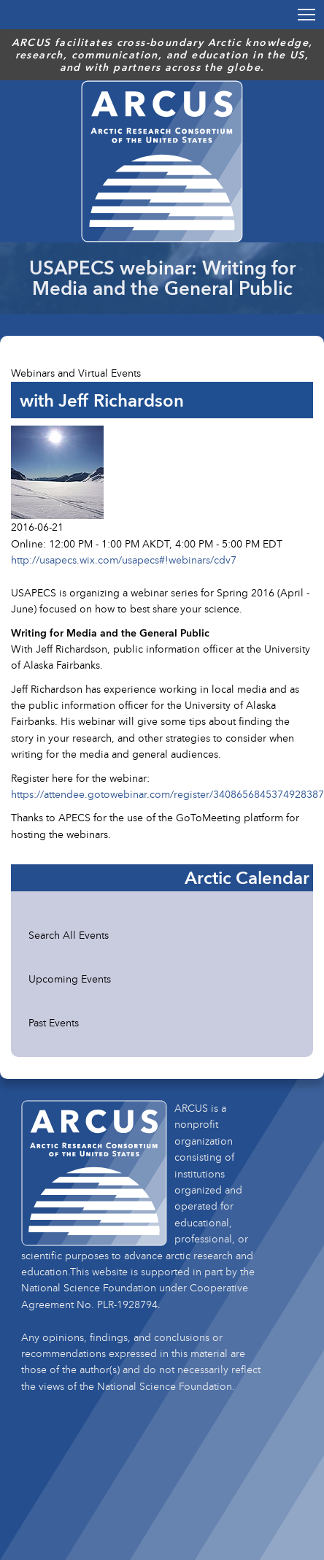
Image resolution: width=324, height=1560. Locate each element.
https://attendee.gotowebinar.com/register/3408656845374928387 (167, 793)
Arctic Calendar (247, 877)
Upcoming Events (69, 978)
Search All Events (68, 934)
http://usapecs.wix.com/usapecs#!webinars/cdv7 (123, 559)
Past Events (53, 1022)
